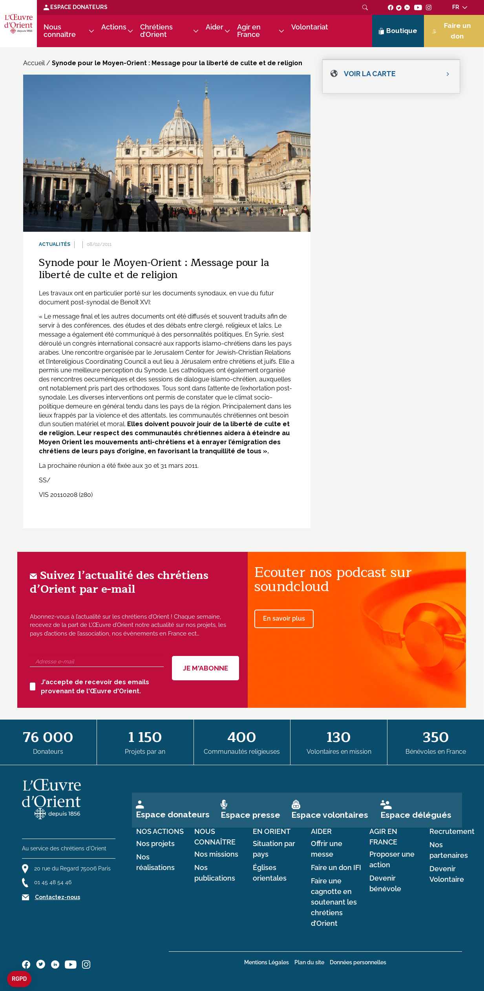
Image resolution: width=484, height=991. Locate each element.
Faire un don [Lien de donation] (451, 31)
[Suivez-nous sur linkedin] (407, 7)
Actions (113, 27)
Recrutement (452, 831)
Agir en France (249, 30)
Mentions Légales (266, 962)
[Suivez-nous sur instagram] (429, 7)
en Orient (271, 831)
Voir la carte (370, 74)
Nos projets (155, 844)
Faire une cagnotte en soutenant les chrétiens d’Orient (334, 902)
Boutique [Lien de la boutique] (398, 31)
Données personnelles (358, 962)
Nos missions (216, 854)
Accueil (34, 63)
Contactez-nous (57, 897)
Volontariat (309, 27)
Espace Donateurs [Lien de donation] (76, 7)
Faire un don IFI (336, 868)
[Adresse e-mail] (97, 661)
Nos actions (160, 831)
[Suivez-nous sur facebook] (391, 7)
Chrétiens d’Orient (156, 30)
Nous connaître (60, 30)
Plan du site (309, 962)
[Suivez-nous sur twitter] (399, 7)
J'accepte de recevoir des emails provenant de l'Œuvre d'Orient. (89, 686)
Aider (214, 27)
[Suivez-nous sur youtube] (418, 7)
